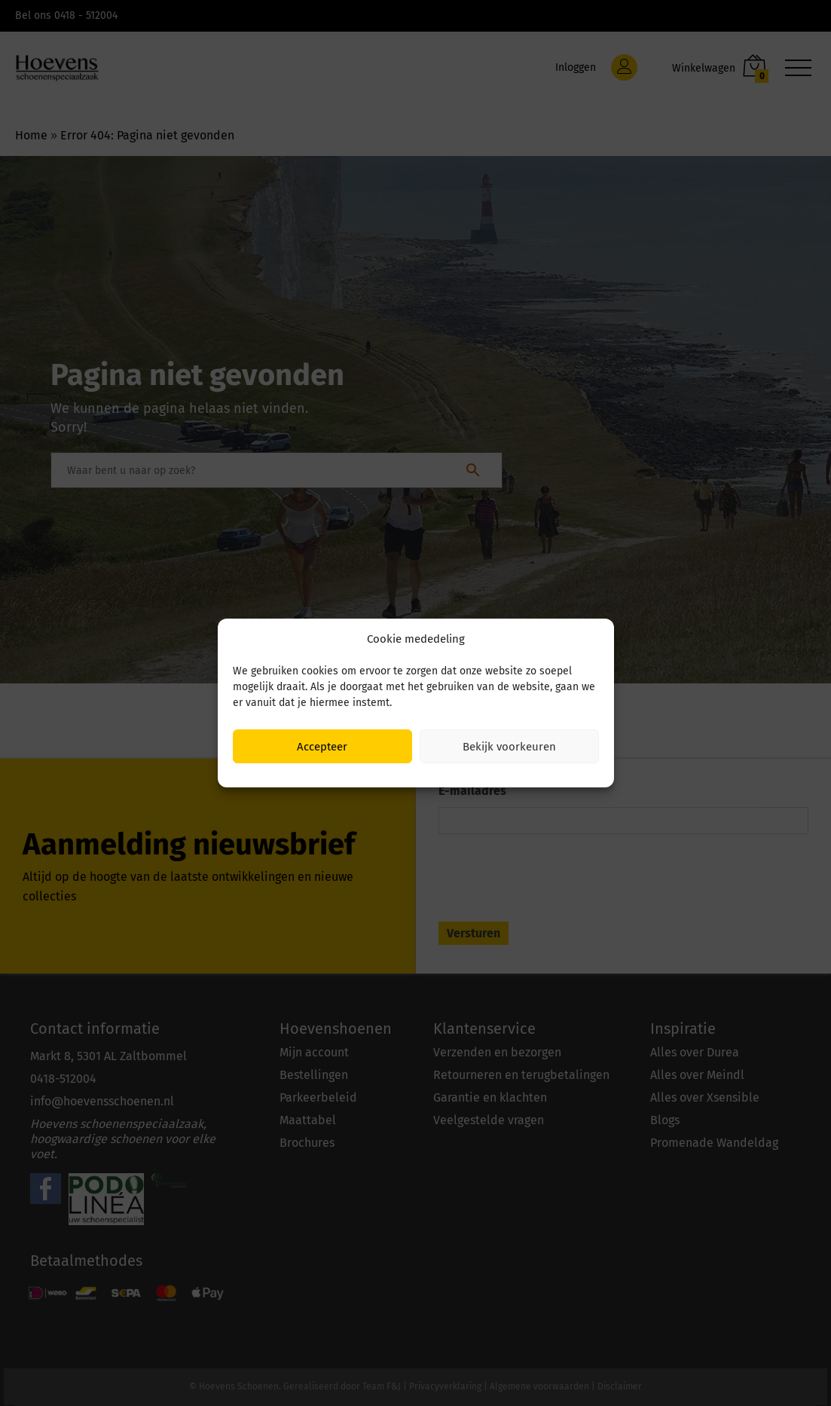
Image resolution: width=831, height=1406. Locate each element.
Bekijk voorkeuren (509, 746)
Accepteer (322, 746)
